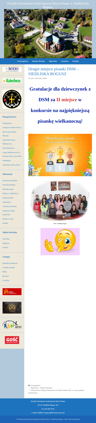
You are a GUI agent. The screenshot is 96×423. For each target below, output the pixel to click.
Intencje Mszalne (38, 61)
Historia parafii (8, 198)
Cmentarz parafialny (10, 206)
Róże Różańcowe (9, 148)
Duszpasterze (7, 123)
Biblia (5, 272)
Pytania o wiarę (8, 219)
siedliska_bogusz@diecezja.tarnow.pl (51, 413)
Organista (6, 243)
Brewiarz (6, 276)
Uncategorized (35, 385)
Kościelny (6, 239)
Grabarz (5, 247)
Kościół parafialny (9, 185)
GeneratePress (75, 419)
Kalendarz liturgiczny (10, 263)
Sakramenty (7, 160)
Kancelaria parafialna (10, 180)
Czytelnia (6, 280)
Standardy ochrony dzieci (11, 165)
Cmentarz (64, 61)
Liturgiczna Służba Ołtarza (12, 127)
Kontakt (75, 61)
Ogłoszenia (53, 61)
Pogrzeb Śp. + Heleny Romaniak (41, 388)
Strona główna (22, 61)
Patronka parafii (8, 189)
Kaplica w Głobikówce (11, 193)
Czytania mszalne (9, 267)
